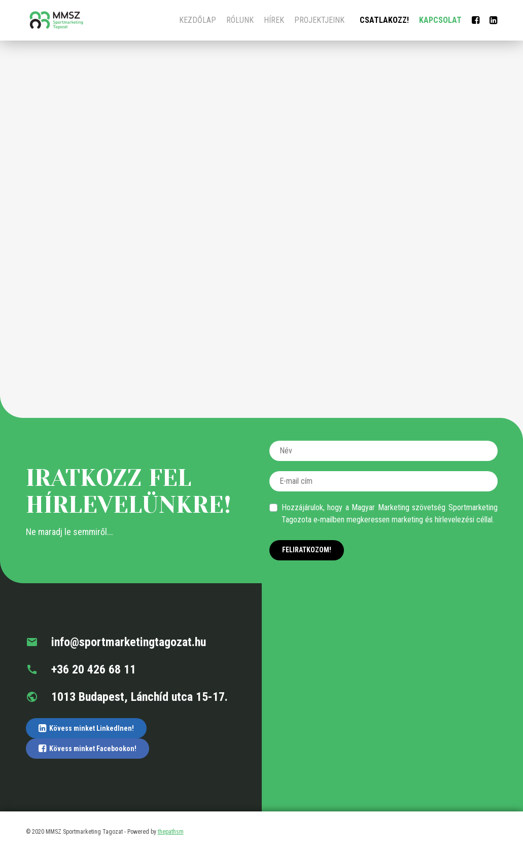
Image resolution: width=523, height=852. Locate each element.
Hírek (274, 20)
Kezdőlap (197, 20)
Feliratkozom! (306, 550)
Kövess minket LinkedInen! (86, 728)
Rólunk (240, 20)
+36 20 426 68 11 (81, 669)
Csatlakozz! (384, 20)
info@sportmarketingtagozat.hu (116, 642)
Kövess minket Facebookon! (87, 748)
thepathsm (171, 831)
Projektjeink (319, 20)
